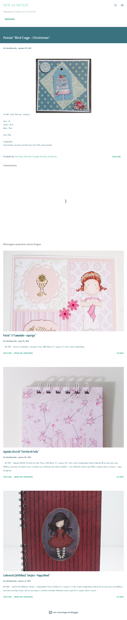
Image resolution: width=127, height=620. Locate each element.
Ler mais (120, 353)
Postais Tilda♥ (31, 156)
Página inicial (10, 19)
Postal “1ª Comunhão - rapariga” (19, 335)
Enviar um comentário (23, 353)
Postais (19, 156)
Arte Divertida (15, 5)
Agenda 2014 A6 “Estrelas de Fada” (21, 451)
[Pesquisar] (115, 4)
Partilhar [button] (116, 157)
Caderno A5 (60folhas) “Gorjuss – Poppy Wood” (26, 575)
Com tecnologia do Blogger (63, 612)
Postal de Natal (48, 156)
